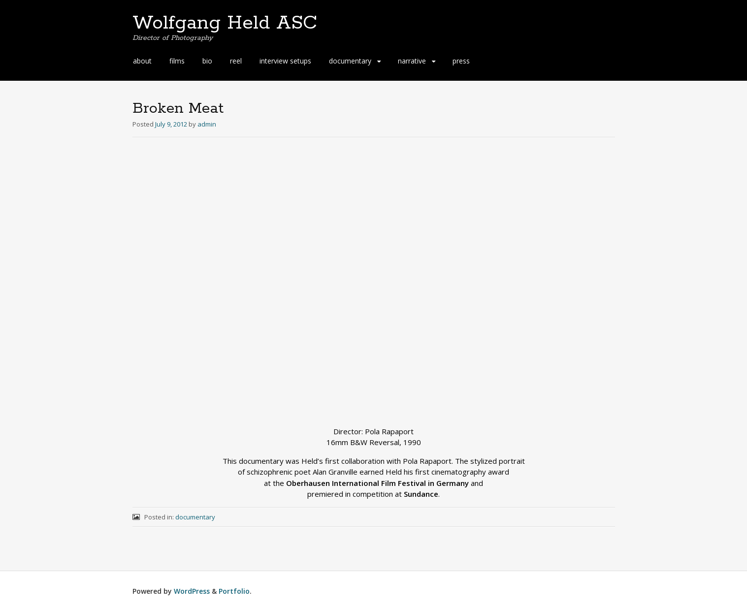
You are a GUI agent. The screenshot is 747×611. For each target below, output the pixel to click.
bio (207, 60)
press (461, 60)
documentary (350, 60)
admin (206, 124)
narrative (412, 60)
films (177, 60)
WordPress (192, 591)
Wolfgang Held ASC (224, 23)
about (142, 60)
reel (236, 60)
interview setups (285, 60)
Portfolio (234, 591)
